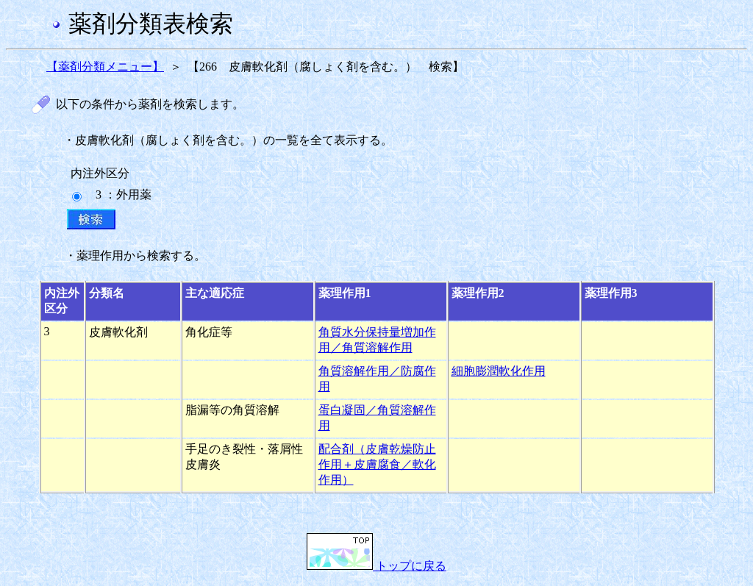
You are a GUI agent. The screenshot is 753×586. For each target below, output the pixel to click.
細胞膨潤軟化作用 (499, 371)
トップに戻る (376, 566)
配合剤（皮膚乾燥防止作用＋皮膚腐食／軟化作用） (377, 464)
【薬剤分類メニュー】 (105, 66)
